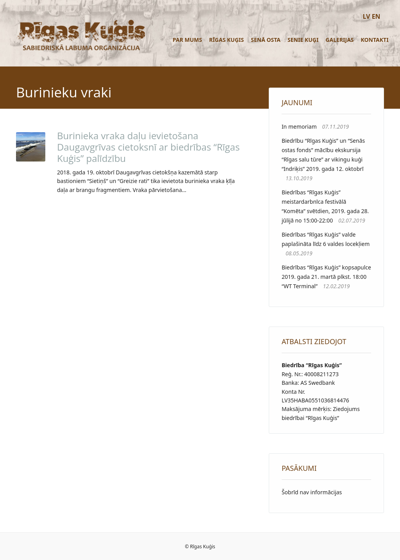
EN (376, 16)
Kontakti (375, 39)
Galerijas (339, 39)
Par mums (187, 39)
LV (366, 16)
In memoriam (299, 126)
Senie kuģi (303, 39)
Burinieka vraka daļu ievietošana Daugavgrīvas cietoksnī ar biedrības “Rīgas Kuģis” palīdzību (148, 147)
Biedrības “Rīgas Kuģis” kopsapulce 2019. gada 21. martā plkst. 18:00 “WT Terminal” (326, 277)
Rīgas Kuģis (226, 39)
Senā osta (265, 39)
